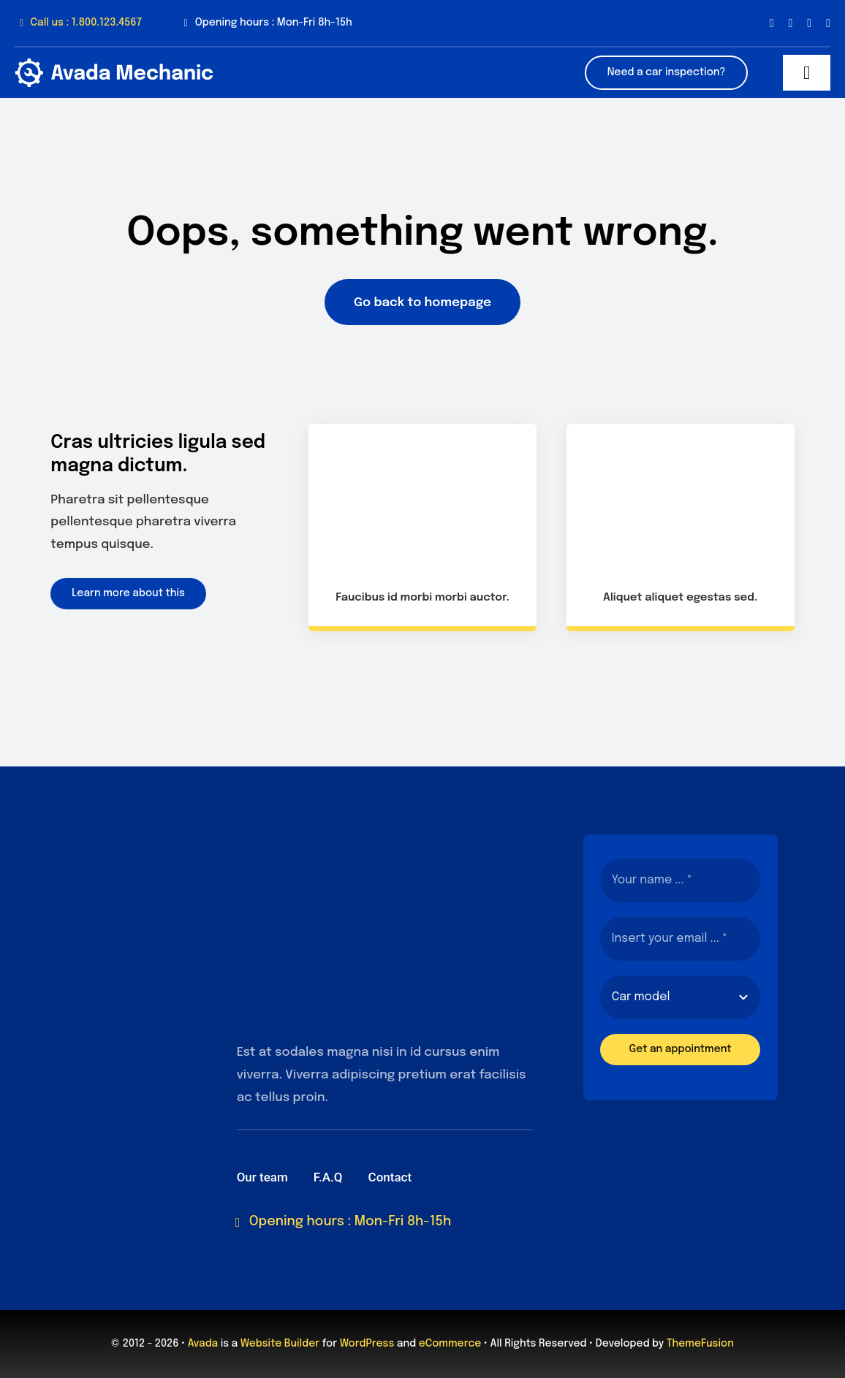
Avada (203, 1344)
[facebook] (772, 23)
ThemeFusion (700, 1344)
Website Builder (279, 1344)
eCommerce (450, 1344)
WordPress (367, 1344)
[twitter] (790, 23)
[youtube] (828, 23)
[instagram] (809, 23)
